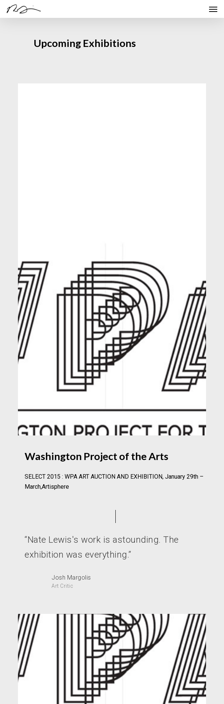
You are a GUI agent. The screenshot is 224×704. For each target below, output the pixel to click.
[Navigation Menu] (213, 9)
